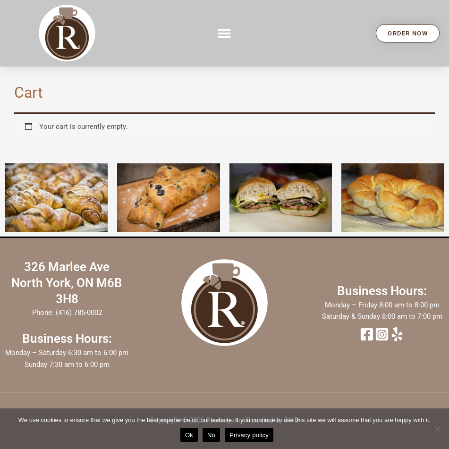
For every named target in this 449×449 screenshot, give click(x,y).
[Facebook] (367, 334)
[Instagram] (382, 334)
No (211, 435)
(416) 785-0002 (79, 312)
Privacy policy (249, 435)
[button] (224, 33)
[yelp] (397, 334)
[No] (437, 428)
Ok (189, 435)
